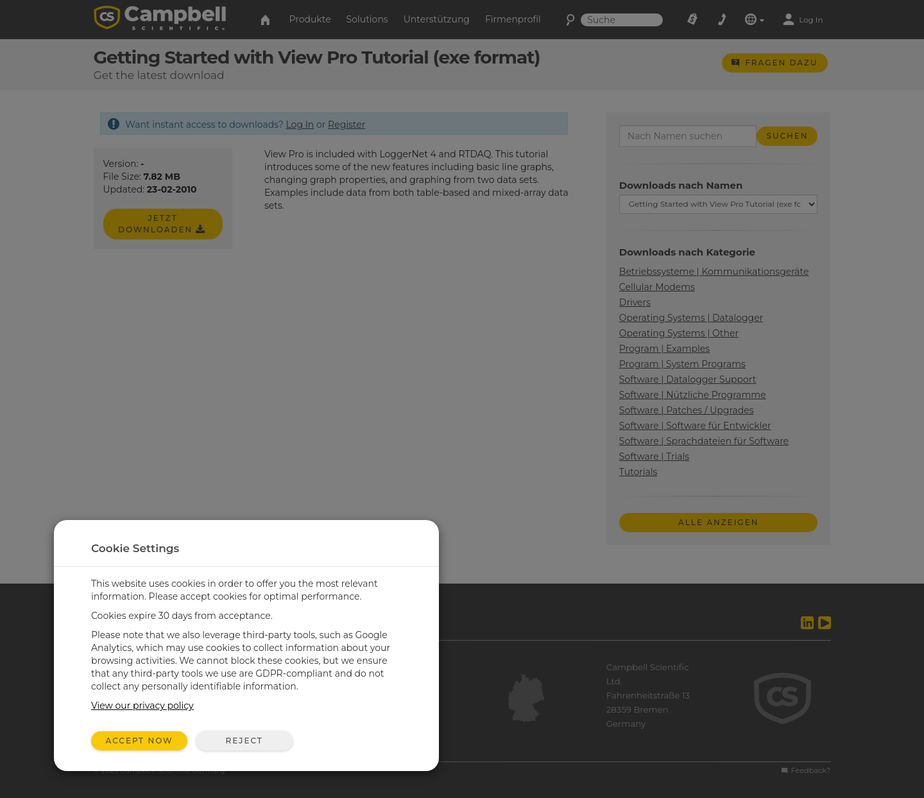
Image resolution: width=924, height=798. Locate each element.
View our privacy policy (142, 705)
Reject (243, 740)
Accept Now (139, 740)
